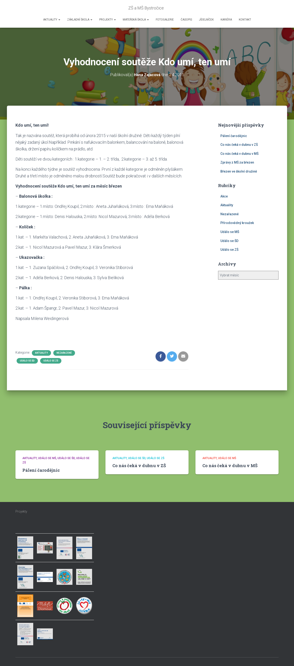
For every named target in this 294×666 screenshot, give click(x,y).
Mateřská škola (136, 19)
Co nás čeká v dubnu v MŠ (239, 153)
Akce (224, 196)
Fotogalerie (165, 19)
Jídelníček (206, 19)
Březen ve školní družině (238, 171)
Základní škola (79, 19)
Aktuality (51, 19)
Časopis (186, 19)
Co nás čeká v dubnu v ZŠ (239, 144)
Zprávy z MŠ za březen (237, 162)
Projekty (107, 19)
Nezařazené (64, 352)
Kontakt (245, 19)
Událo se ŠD (27, 360)
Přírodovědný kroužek (237, 223)
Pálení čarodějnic (233, 135)
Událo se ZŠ (50, 360)
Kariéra (226, 19)
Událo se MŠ (229, 231)
